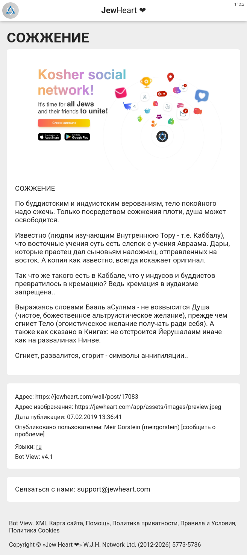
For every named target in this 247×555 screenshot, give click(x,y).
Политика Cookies (34, 530)
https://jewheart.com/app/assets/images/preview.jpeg (147, 406)
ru (38, 446)
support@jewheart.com (113, 489)
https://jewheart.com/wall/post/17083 (86, 396)
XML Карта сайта (59, 523)
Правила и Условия (207, 523)
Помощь (97, 523)
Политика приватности (145, 523)
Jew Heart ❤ (62, 544)
